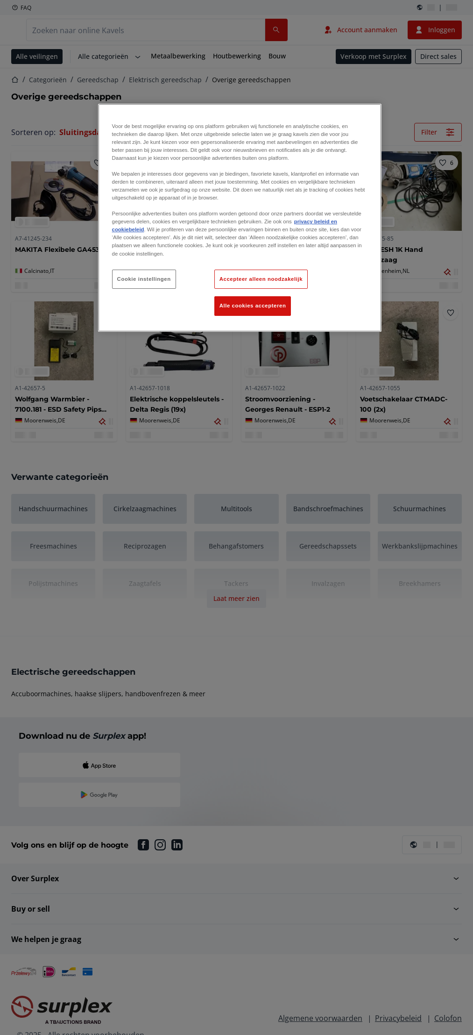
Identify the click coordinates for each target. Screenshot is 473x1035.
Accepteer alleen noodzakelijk (261, 279)
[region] (240, 218)
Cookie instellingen (144, 279)
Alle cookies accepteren (252, 305)
